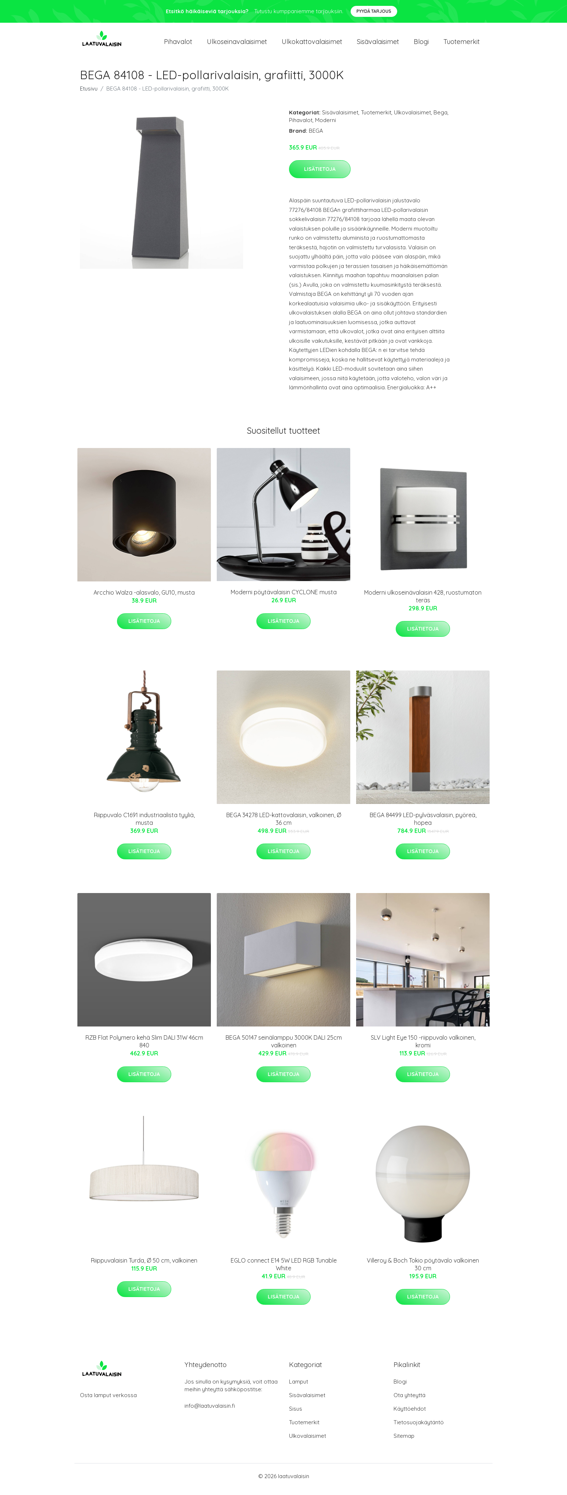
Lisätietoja (320, 175)
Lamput (298, 1387)
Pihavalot (178, 44)
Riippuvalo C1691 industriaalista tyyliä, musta (144, 825)
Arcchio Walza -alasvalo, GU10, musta (144, 598)
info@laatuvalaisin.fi (209, 1411)
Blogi (421, 44)
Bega (440, 118)
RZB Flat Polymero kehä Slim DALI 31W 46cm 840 (144, 1047)
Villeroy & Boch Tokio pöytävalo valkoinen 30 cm (423, 1270)
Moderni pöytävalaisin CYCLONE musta (284, 598)
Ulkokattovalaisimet (312, 44)
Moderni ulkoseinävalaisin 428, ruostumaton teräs (423, 602)
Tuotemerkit (461, 44)
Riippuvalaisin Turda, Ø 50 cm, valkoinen (144, 1266)
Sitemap (404, 1442)
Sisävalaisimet (378, 44)
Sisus (295, 1414)
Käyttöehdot (410, 1414)
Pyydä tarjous (373, 11)
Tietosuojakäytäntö (419, 1428)
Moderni (325, 126)
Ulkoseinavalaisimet (237, 44)
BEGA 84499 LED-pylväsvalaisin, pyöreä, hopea (423, 825)
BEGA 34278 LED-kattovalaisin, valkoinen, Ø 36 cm (283, 825)
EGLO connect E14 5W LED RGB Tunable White (284, 1270)
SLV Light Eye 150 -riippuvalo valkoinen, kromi (423, 1047)
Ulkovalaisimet (412, 118)
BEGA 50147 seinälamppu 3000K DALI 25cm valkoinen (284, 1047)
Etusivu (89, 94)
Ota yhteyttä (409, 1401)
